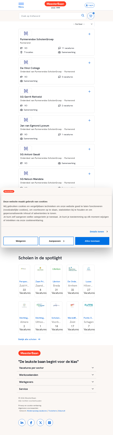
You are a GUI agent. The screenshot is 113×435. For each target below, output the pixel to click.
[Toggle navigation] (22, 5)
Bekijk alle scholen (29, 339)
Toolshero (52, 411)
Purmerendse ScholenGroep (48, 71)
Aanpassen (56, 241)
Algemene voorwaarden (28, 408)
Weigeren (21, 241)
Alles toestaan (92, 241)
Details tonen (97, 231)
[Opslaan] (89, 34)
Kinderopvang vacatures (37, 411)
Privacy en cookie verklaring (29, 405)
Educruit (61, 411)
